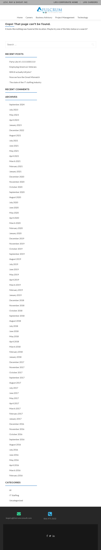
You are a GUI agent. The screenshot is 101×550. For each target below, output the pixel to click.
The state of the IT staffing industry (25, 82)
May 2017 (14, 398)
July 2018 (13, 326)
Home (20, 17)
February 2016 (16, 475)
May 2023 (14, 114)
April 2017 (14, 403)
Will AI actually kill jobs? (20, 72)
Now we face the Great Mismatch (24, 77)
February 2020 (16, 228)
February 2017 (16, 413)
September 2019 (16, 254)
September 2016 (16, 439)
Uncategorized (16, 500)
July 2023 (13, 109)
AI (10, 490)
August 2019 (15, 259)
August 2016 (15, 444)
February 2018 (16, 352)
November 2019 (16, 243)
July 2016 (13, 449)
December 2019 (16, 238)
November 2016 (16, 429)
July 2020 (13, 202)
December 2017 (16, 362)
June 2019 (14, 269)
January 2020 (15, 233)
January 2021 (15, 171)
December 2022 (16, 130)
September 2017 (16, 377)
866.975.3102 (50, 518)
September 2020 (16, 192)
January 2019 (15, 295)
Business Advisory (44, 17)
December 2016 (16, 424)
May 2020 (14, 212)
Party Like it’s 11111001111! (22, 61)
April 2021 (14, 156)
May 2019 (14, 274)
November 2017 (16, 367)
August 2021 (15, 135)
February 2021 (16, 166)
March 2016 (15, 470)
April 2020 (14, 218)
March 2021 (15, 161)
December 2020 (16, 176)
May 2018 (14, 336)
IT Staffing (14, 495)
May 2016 (14, 460)
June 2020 (14, 207)
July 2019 (13, 264)
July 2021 (13, 140)
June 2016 (14, 455)
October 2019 (15, 248)
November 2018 (16, 305)
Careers (29, 17)
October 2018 (15, 310)
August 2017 (15, 382)
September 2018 (16, 315)
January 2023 (15, 125)
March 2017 (15, 408)
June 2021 (14, 145)
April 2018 (14, 341)
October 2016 (15, 434)
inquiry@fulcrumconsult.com (19, 518)
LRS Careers (90, 2)
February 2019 (16, 290)
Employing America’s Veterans (23, 67)
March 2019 (15, 285)
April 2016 (14, 465)
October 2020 (15, 187)
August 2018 (15, 321)
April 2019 (14, 279)
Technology (82, 17)
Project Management (64, 17)
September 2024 (16, 104)
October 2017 (15, 372)
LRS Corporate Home (66, 2)
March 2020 (15, 223)
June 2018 (14, 331)
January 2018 (15, 357)
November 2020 (16, 181)
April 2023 (14, 120)
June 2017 (14, 393)
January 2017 (15, 418)
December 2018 (16, 300)
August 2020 (15, 197)
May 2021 (14, 151)
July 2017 (13, 388)
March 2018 (15, 346)
